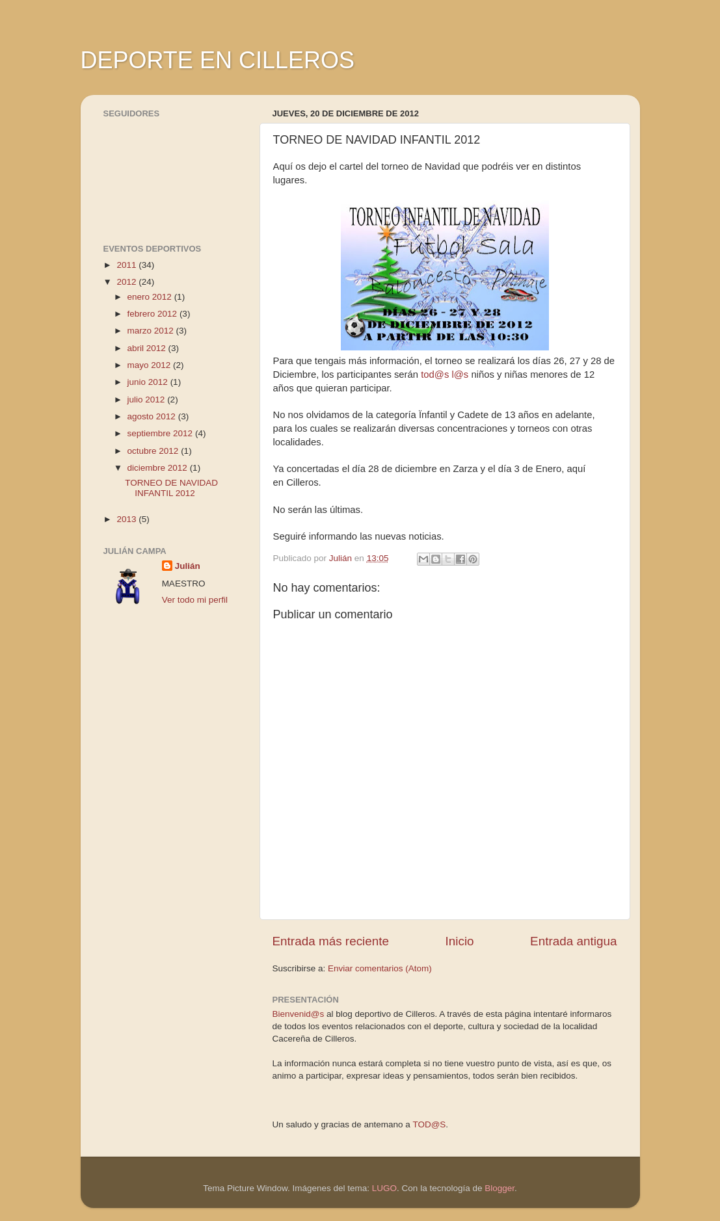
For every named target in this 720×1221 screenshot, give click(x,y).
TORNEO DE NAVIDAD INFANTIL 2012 (171, 488)
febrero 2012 (153, 314)
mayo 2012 (150, 365)
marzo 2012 (151, 330)
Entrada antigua (573, 941)
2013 (127, 519)
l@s (459, 374)
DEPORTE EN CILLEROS (217, 60)
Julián (187, 566)
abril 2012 (147, 348)
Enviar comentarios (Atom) (380, 968)
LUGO (384, 1188)
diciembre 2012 (158, 468)
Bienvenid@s (299, 1014)
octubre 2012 (154, 451)
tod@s (435, 374)
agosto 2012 (152, 416)
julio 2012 (147, 399)
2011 (127, 265)
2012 (127, 282)
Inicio (460, 941)
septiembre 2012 (161, 433)
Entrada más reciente (331, 941)
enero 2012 (150, 297)
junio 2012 (148, 382)
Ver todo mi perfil (195, 600)
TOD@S (429, 1124)
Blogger (499, 1188)
